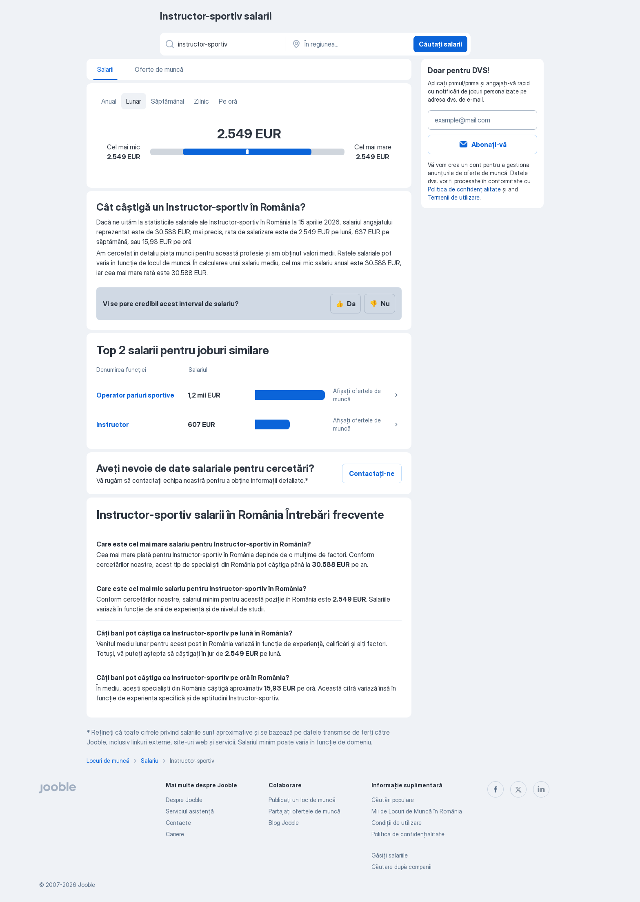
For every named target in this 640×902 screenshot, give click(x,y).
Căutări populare (392, 799)
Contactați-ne (372, 473)
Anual (108, 101)
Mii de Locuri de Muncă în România (416, 811)
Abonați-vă (482, 144)
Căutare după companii (401, 866)
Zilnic (201, 101)
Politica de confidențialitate (464, 189)
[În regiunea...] (348, 44)
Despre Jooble (184, 799)
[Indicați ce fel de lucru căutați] (222, 44)
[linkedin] (541, 789)
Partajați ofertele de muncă (304, 811)
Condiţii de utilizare (396, 822)
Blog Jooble (284, 822)
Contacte (178, 822)
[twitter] (518, 789)
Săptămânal (167, 101)
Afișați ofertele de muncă (366, 394)
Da (346, 304)
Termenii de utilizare (454, 197)
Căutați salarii (440, 44)
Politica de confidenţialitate (407, 834)
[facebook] (495, 789)
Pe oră (228, 101)
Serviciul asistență (190, 811)
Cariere (175, 834)
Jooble (86, 884)
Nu (379, 304)
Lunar (133, 101)
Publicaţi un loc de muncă (302, 799)
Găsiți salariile (389, 855)
